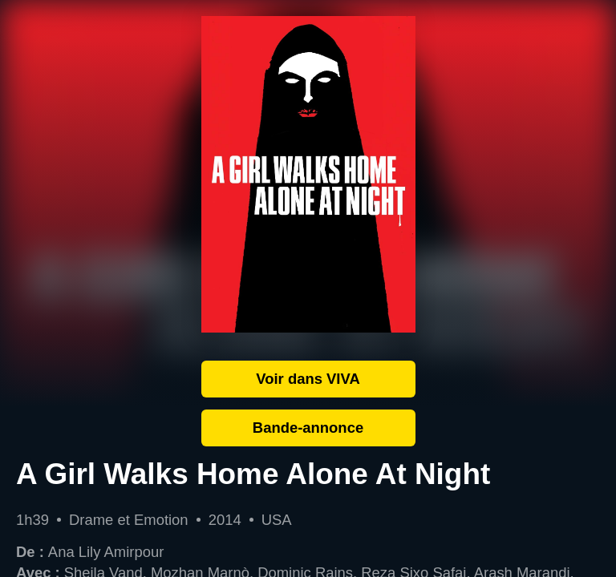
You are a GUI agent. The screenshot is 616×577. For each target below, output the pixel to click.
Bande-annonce (308, 427)
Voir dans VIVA (307, 378)
